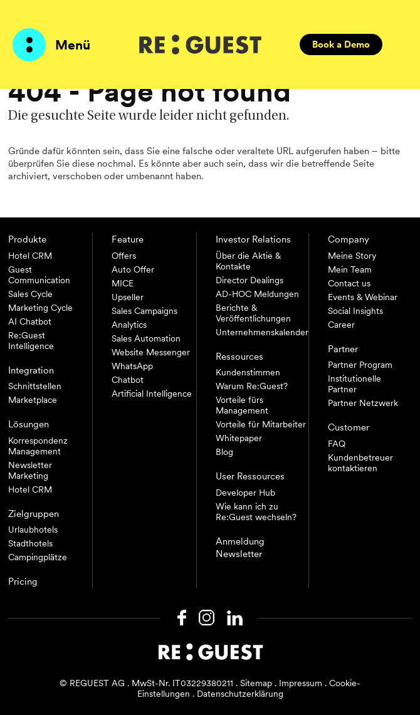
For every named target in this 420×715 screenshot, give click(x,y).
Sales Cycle (30, 294)
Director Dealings (249, 280)
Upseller (128, 297)
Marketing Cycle (40, 308)
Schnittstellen (34, 386)
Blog (224, 452)
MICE (123, 283)
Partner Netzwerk (363, 403)
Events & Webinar (362, 297)
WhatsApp (132, 366)
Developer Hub (245, 493)
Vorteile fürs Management (242, 405)
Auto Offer (133, 269)
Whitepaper (239, 438)
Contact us (349, 283)
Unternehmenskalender (262, 332)
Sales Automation (146, 338)
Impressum (300, 683)
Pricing (23, 581)
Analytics (129, 325)
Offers (124, 256)
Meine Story (352, 256)
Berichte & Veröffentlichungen (253, 313)
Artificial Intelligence (152, 394)
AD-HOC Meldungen (257, 294)
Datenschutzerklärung (240, 694)
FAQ (336, 444)
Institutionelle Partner (354, 383)
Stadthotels (30, 543)
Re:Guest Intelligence (31, 340)
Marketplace (32, 400)
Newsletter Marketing (30, 470)
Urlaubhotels (33, 530)
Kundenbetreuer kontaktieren (360, 462)
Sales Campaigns (144, 311)
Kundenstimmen (248, 372)
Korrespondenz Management (38, 446)
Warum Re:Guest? (252, 386)
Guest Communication (39, 274)
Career (341, 325)
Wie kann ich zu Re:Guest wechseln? (256, 511)
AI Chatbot (29, 321)
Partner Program (360, 365)
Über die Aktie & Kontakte (248, 261)
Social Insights (355, 311)
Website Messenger (151, 352)
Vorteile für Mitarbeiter (261, 424)
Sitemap (256, 683)
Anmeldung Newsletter (240, 548)
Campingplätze (37, 557)
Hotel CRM (30, 256)
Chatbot (128, 380)
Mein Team (350, 269)
